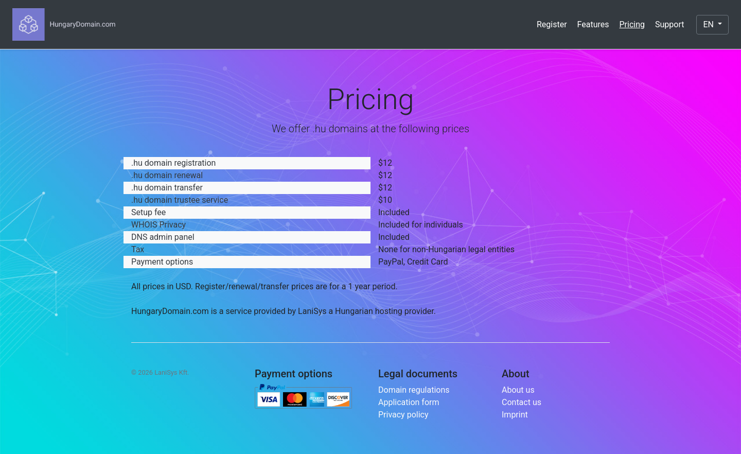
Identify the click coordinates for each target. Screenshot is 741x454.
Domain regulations (414, 390)
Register (552, 24)
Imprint (515, 415)
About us (518, 390)
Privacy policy (403, 415)
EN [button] (709, 24)
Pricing (632, 24)
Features (593, 24)
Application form (408, 402)
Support (669, 24)
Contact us (521, 402)
